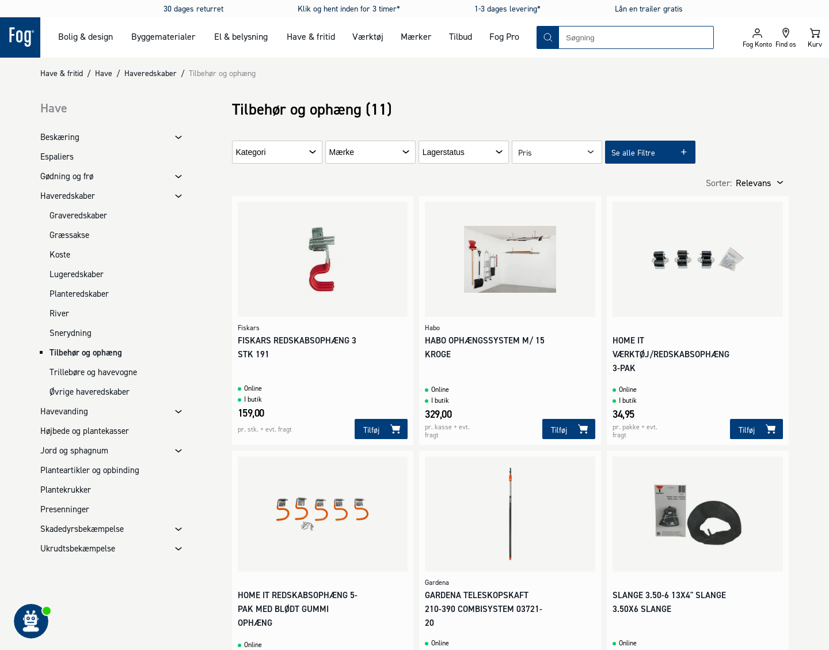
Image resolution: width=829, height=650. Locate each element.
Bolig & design (85, 36)
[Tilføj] (381, 429)
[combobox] (636, 37)
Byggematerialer (163, 36)
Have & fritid (311, 36)
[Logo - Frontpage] (20, 37)
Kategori (251, 152)
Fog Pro (504, 36)
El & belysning (241, 36)
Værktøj (367, 36)
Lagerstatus (444, 152)
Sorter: (719, 182)
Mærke (342, 152)
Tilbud (460, 36)
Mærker (416, 36)
